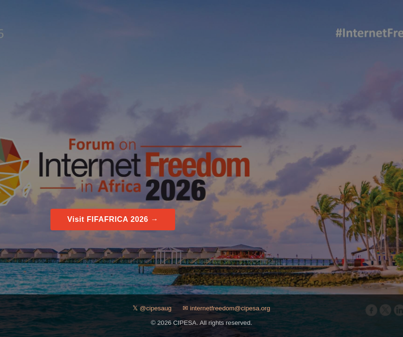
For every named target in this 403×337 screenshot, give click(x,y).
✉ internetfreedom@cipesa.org (226, 308)
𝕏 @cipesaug (152, 308)
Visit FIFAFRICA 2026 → (112, 219)
